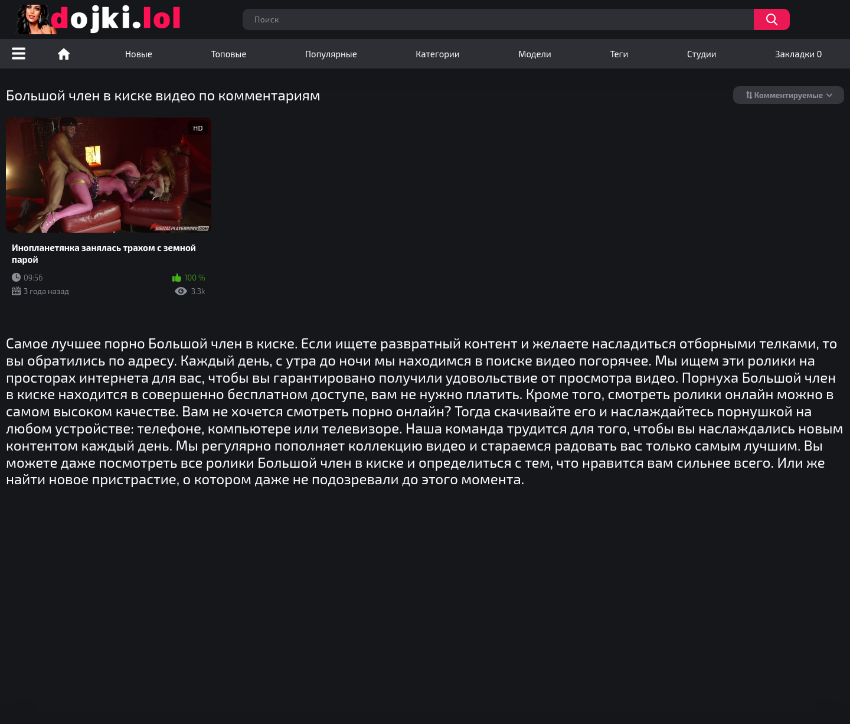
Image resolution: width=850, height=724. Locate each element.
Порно (64, 54)
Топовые (228, 53)
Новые (138, 53)
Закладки (798, 53)
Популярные (331, 53)
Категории (437, 53)
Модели (534, 53)
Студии (702, 53)
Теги (619, 53)
